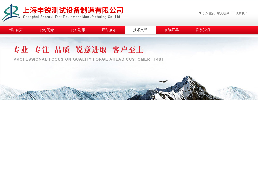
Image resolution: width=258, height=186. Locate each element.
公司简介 (46, 30)
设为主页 (207, 13)
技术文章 (140, 30)
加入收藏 (223, 13)
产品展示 (109, 30)
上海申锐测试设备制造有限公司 (68, 12)
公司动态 (78, 30)
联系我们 (239, 13)
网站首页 (15, 30)
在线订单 (171, 30)
